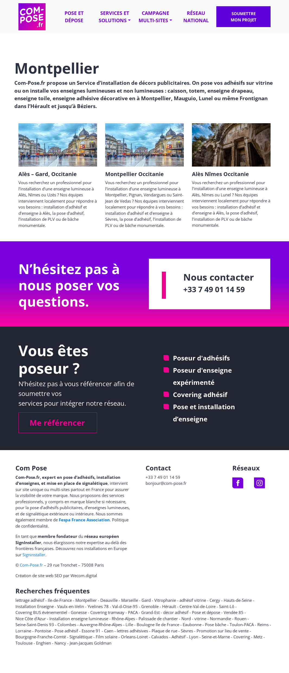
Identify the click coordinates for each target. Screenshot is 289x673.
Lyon (193, 636)
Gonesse (79, 612)
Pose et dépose (74, 17)
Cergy (215, 600)
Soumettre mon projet (243, 16)
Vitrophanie (165, 600)
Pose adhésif (66, 630)
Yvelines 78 (98, 606)
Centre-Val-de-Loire (197, 606)
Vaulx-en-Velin (70, 606)
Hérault (169, 606)
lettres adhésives (132, 630)
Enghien (43, 643)
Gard (146, 600)
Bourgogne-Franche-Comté (40, 636)
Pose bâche (215, 624)
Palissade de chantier (158, 618)
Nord (186, 618)
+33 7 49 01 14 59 (214, 289)
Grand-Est (150, 612)
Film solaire (106, 636)
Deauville (109, 600)
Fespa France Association (84, 519)
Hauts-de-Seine (238, 600)
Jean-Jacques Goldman (90, 643)
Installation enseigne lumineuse (78, 618)
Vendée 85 (233, 612)
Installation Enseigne (34, 606)
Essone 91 (91, 630)
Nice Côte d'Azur (30, 618)
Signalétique (80, 636)
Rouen (240, 618)
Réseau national (196, 17)
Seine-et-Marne (216, 636)
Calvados (159, 636)
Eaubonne (192, 624)
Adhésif (178, 636)
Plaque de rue (164, 630)
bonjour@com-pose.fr (166, 483)
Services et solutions (114, 17)
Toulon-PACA (242, 624)
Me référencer (57, 422)
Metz (257, 636)
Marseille (129, 600)
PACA (133, 612)
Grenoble (150, 606)
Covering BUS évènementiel (41, 612)
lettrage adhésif (29, 600)
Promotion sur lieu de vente (223, 630)
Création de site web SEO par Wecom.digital (56, 575)
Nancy (60, 643)
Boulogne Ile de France (158, 624)
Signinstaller (34, 554)
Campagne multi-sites (154, 17)
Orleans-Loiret (134, 636)
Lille (129, 624)
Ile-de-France (60, 600)
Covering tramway (107, 612)
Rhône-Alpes (123, 618)
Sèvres (187, 630)
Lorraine (23, 630)
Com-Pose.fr (31, 565)
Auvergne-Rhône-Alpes (101, 624)
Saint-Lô (226, 606)
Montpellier (86, 600)
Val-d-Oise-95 (125, 606)
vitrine (200, 618)
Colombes (66, 624)
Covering (241, 636)
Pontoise (43, 630)
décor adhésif (175, 612)
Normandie (220, 618)
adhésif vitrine (192, 600)
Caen (108, 630)
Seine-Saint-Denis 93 (34, 624)
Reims (263, 624)
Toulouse (24, 643)
